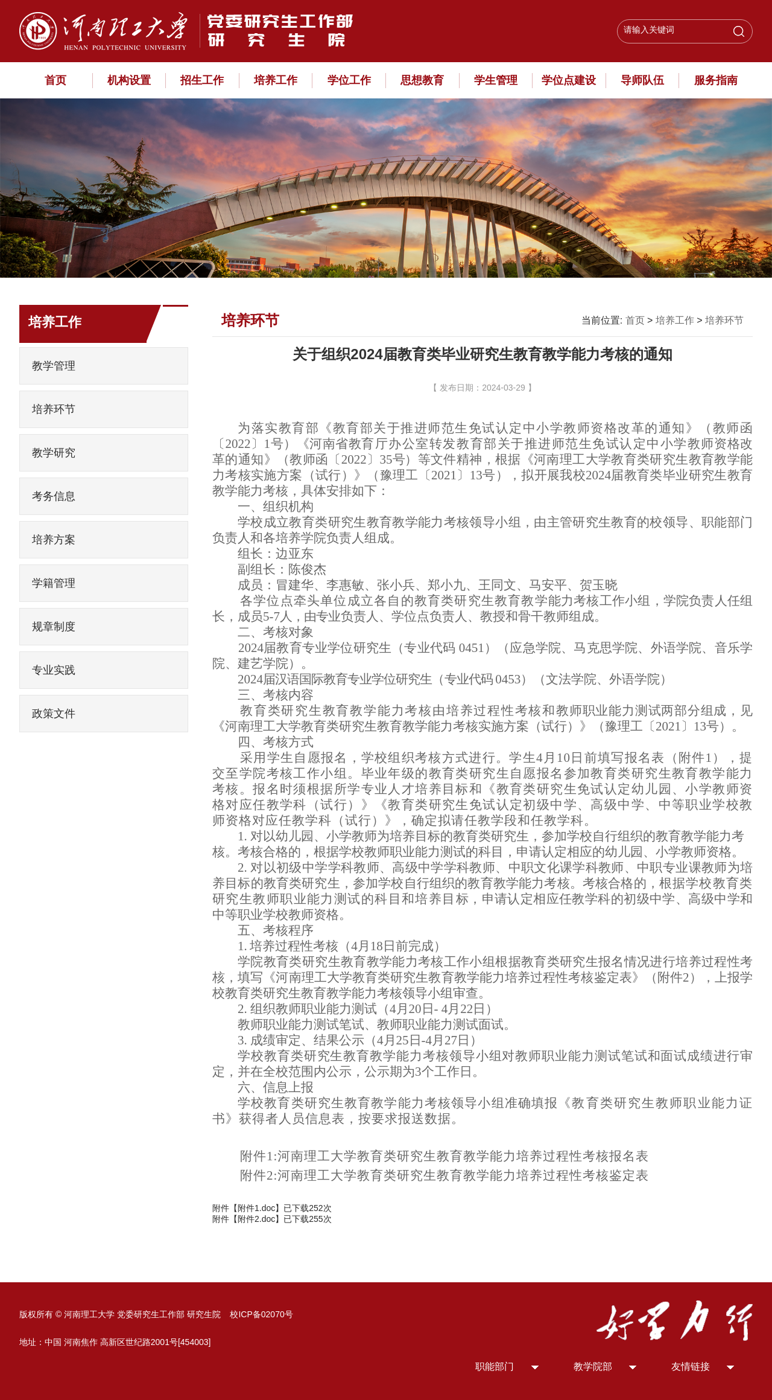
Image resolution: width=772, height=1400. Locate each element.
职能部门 (494, 1366)
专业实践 (53, 670)
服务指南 (716, 80)
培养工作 (275, 80)
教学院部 (593, 1366)
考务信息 (53, 496)
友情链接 (690, 1366)
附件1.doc (256, 1208)
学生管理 (495, 80)
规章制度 (53, 627)
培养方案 (53, 540)
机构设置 (129, 80)
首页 (55, 80)
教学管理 (53, 366)
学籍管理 (53, 583)
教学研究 (53, 453)
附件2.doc (256, 1219)
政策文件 (53, 714)
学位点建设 (569, 80)
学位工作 (349, 80)
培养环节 (53, 409)
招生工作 (202, 80)
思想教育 (422, 80)
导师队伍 (642, 80)
